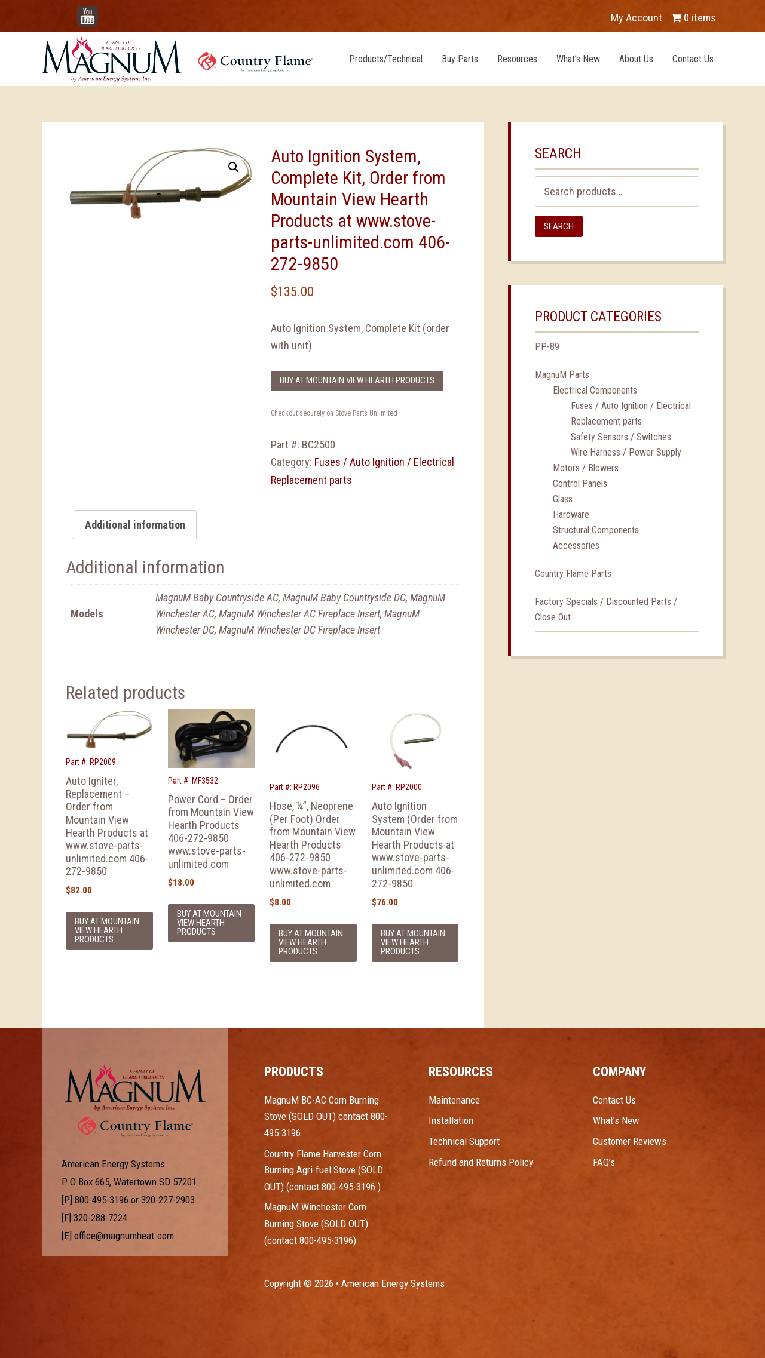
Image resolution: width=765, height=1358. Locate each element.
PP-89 (547, 346)
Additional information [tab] (135, 524)
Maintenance (454, 1100)
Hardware (571, 514)
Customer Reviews (629, 1141)
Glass (563, 499)
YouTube (105, 11)
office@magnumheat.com (124, 1236)
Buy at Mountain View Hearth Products (357, 380)
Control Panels (580, 483)
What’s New (616, 1120)
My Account (636, 17)
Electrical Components (595, 390)
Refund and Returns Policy (481, 1162)
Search (559, 226)
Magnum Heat (177, 58)
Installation (451, 1120)
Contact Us (614, 1100)
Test (135, 1087)
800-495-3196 (101, 1200)
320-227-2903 (168, 1200)
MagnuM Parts (562, 374)
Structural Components (596, 530)
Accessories (576, 545)
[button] (233, 167)
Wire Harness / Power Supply (626, 452)
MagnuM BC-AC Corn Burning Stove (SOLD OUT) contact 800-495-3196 (326, 1116)
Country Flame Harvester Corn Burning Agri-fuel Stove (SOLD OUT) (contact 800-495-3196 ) (323, 1170)
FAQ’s (604, 1162)
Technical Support (464, 1141)
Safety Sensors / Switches (621, 437)
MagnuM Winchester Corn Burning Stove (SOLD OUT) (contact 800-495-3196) (316, 1223)
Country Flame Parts (573, 573)
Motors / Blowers (586, 468)
